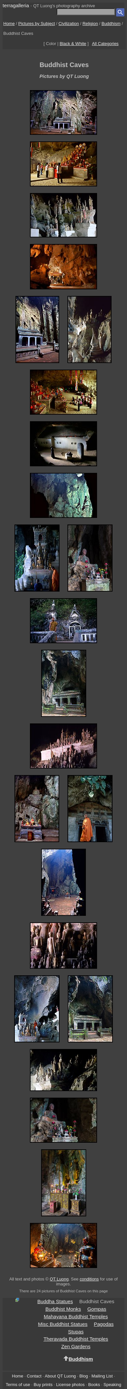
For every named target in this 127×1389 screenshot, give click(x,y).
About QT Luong (60, 1376)
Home (9, 23)
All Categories (105, 43)
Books (94, 1384)
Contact (34, 1376)
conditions (89, 1279)
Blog (83, 1376)
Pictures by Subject (36, 23)
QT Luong (59, 1279)
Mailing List (102, 1376)
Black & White (73, 43)
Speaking (112, 1384)
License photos (70, 1384)
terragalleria (16, 5)
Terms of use (18, 1384)
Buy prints (43, 1384)
